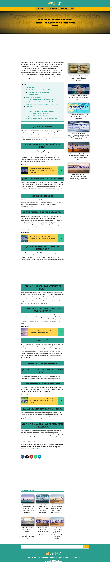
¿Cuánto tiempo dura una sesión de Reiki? (41, 111)
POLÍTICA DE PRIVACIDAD (46, 557)
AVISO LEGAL (32, 557)
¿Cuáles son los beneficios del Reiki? (39, 92)
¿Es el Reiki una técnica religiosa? (38, 114)
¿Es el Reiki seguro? (34, 94)
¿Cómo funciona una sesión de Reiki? (39, 90)
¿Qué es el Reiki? (30, 87)
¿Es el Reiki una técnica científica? (38, 116)
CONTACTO (76, 557)
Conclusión (29, 107)
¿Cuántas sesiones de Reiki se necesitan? (40, 99)
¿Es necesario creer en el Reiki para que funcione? (43, 104)
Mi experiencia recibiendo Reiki (35, 97)
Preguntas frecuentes (32, 109)
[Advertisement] (55, 48)
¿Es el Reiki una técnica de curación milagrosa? (42, 118)
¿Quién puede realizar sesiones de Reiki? (40, 102)
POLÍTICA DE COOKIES (63, 557)
